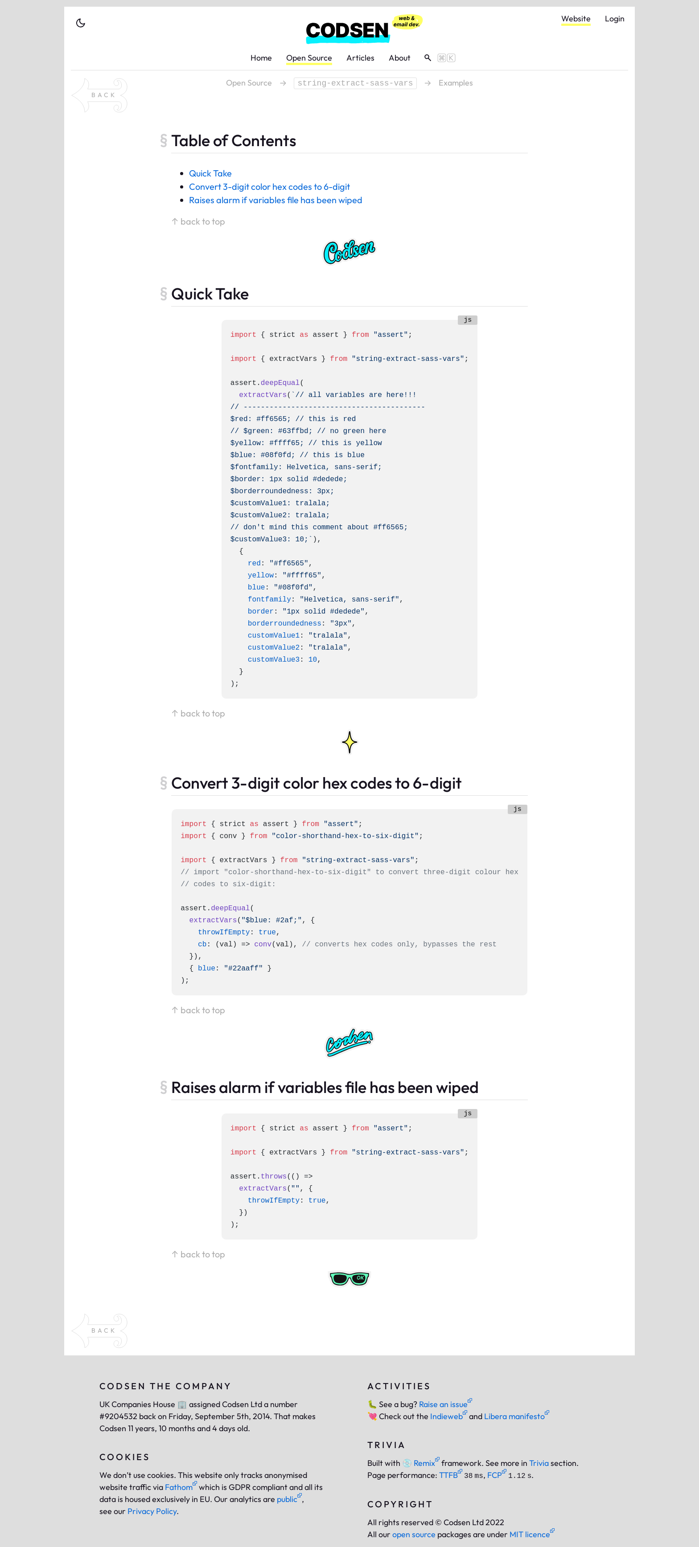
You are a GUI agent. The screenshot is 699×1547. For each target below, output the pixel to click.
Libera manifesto (516, 1416)
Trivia (539, 1463)
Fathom (181, 1487)
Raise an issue (445, 1404)
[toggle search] (437, 58)
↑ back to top (198, 221)
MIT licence (532, 1534)
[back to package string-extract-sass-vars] (99, 95)
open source (414, 1534)
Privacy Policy (152, 1511)
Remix (421, 1463)
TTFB (450, 1475)
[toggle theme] (80, 23)
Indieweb (448, 1416)
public (289, 1499)
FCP (496, 1475)
